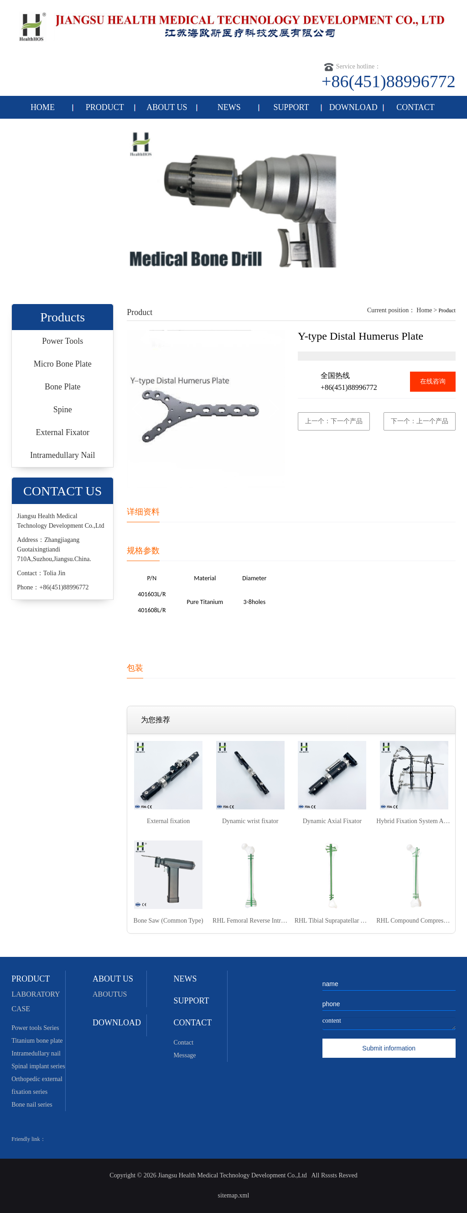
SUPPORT (291, 107)
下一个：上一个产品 (419, 421)
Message (185, 1055)
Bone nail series (31, 1104)
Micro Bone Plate (63, 363)
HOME (43, 107)
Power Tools (62, 341)
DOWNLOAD (353, 107)
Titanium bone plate (36, 1040)
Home (424, 310)
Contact (184, 1042)
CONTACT (415, 107)
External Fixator (62, 432)
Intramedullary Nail (62, 455)
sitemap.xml (233, 1195)
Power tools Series (35, 1027)
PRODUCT (105, 107)
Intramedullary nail (36, 1053)
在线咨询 (433, 381)
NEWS (229, 107)
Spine (62, 409)
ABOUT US (166, 107)
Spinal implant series (38, 1066)
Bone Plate (63, 386)
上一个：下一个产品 (334, 421)
